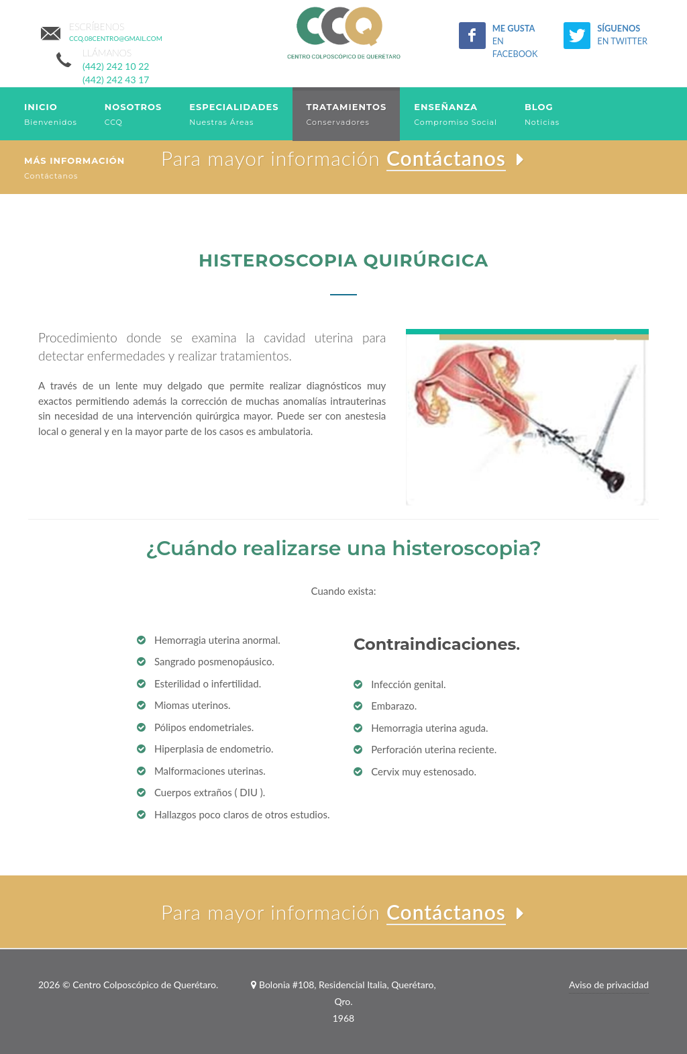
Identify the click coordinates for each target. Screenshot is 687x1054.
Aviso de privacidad (609, 984)
